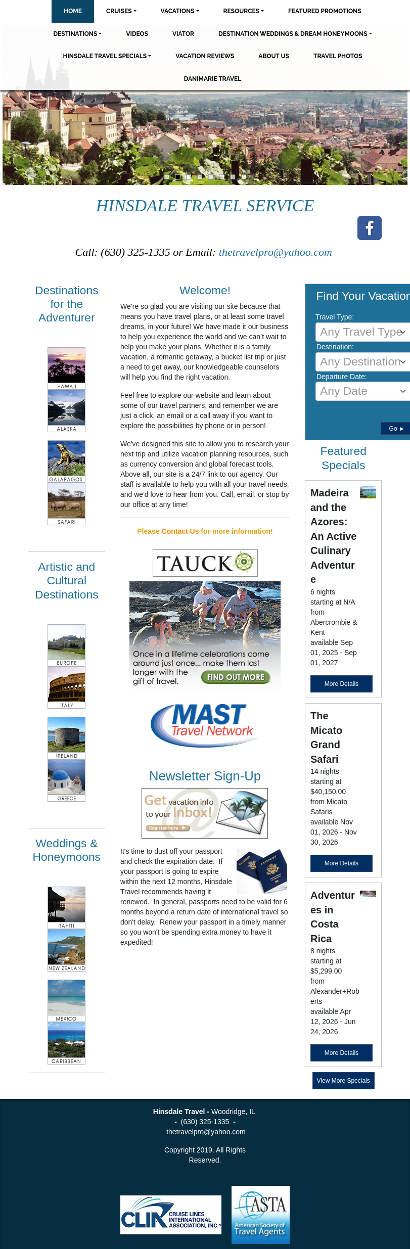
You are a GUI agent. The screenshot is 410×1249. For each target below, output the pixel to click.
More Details (341, 683)
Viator (183, 33)
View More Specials (343, 1080)
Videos (137, 33)
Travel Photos (337, 56)
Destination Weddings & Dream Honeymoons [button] (292, 33)
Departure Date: (341, 377)
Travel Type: (334, 317)
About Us (273, 56)
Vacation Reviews (204, 56)
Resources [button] (241, 11)
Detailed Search (356, 412)
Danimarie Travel (213, 78)
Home (73, 11)
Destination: (335, 347)
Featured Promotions (324, 11)
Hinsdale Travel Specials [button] (105, 56)
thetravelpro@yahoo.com (277, 252)
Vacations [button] (178, 11)
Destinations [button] (75, 33)
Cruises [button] (119, 11)
